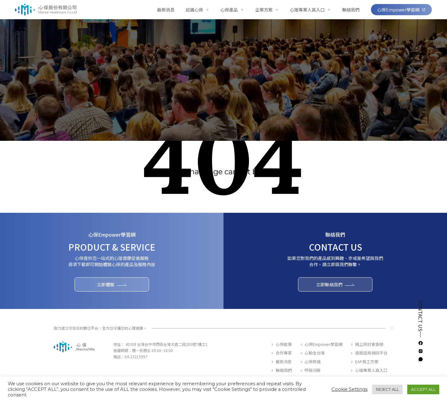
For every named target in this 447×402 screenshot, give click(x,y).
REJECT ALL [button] (387, 389)
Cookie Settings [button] (350, 389)
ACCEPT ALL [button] (423, 389)
